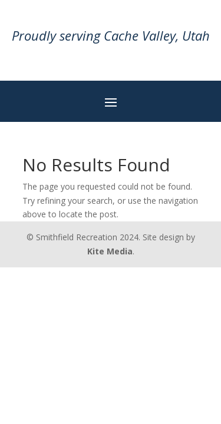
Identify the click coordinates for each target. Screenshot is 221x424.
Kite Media (110, 251)
